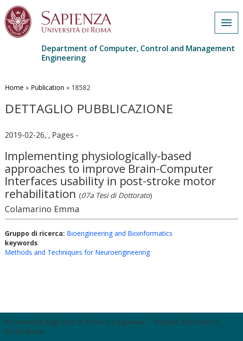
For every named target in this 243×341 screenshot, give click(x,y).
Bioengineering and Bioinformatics (120, 233)
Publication (47, 87)
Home (14, 87)
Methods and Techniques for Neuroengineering (77, 252)
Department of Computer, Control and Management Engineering (138, 53)
